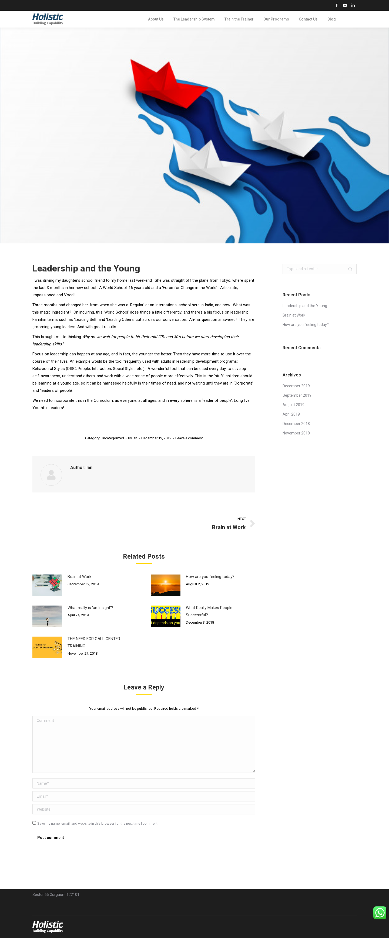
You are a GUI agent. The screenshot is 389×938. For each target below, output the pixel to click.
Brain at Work (79, 576)
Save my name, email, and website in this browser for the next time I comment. (97, 823)
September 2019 (297, 395)
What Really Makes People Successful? (209, 611)
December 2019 (296, 386)
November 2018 (296, 433)
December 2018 (296, 424)
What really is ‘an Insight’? (90, 607)
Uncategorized (112, 438)
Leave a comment (189, 438)
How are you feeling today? (210, 576)
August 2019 (293, 405)
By (132, 438)
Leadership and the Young (305, 306)
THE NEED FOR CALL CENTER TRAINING (94, 642)
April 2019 (291, 414)
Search (350, 19)
